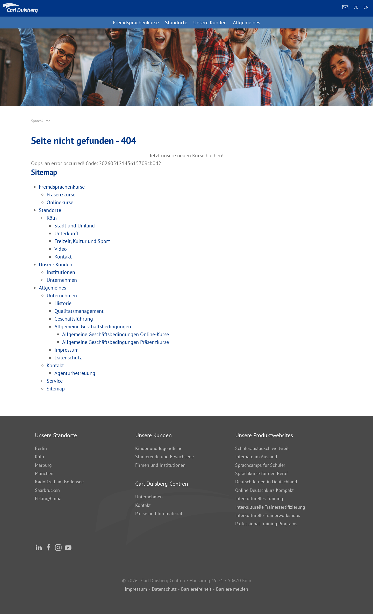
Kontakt (143, 505)
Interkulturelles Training (259, 498)
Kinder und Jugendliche (158, 448)
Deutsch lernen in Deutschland (266, 482)
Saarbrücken (47, 490)
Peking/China (48, 498)
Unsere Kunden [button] (210, 22)
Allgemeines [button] (246, 22)
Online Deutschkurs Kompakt (264, 490)
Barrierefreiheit (196, 589)
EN (366, 7)
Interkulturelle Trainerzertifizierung (270, 507)
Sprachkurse (40, 121)
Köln (39, 457)
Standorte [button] (176, 22)
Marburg (43, 465)
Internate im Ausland (256, 457)
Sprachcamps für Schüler (260, 465)
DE (356, 7)
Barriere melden (232, 589)
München (44, 473)
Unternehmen (149, 497)
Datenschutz (164, 589)
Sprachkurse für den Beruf (261, 473)
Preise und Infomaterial (158, 513)
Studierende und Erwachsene (164, 457)
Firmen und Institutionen (160, 465)
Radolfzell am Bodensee (59, 482)
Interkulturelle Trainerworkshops (267, 515)
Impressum (136, 589)
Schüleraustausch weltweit (262, 448)
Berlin (41, 448)
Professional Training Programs (266, 524)
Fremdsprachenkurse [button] (136, 22)
